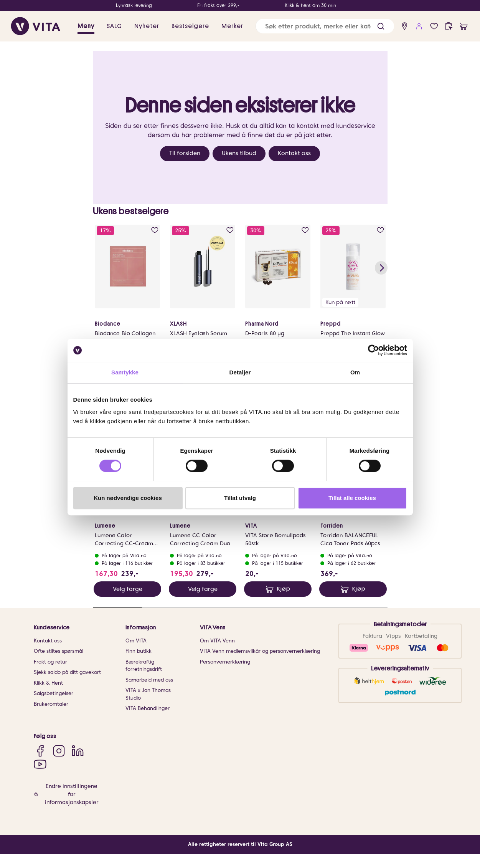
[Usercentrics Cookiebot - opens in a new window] (373, 350)
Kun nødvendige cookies (128, 498)
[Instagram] (59, 750)
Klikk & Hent (48, 683)
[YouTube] (40, 764)
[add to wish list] (154, 230)
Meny (86, 26)
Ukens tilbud (239, 153)
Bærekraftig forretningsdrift (143, 665)
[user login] (419, 26)
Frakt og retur (50, 662)
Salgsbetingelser (53, 693)
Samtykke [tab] (125, 372)
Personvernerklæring (225, 662)
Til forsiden (184, 153)
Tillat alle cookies (352, 498)
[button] (381, 26)
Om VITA (136, 641)
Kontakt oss (294, 153)
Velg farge (127, 589)
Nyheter (146, 26)
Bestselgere (190, 26)
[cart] (463, 26)
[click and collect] (448, 26)
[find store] (404, 26)
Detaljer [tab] (240, 372)
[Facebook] (40, 750)
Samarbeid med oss (149, 680)
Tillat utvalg (240, 498)
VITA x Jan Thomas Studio (148, 694)
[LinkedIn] (77, 750)
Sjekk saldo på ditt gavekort (67, 672)
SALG (114, 26)
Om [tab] (355, 372)
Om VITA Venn (217, 641)
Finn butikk (138, 651)
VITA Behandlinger (147, 708)
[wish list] (434, 26)
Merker (232, 26)
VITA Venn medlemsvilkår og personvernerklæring (260, 651)
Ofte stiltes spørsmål (58, 651)
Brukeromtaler (51, 704)
